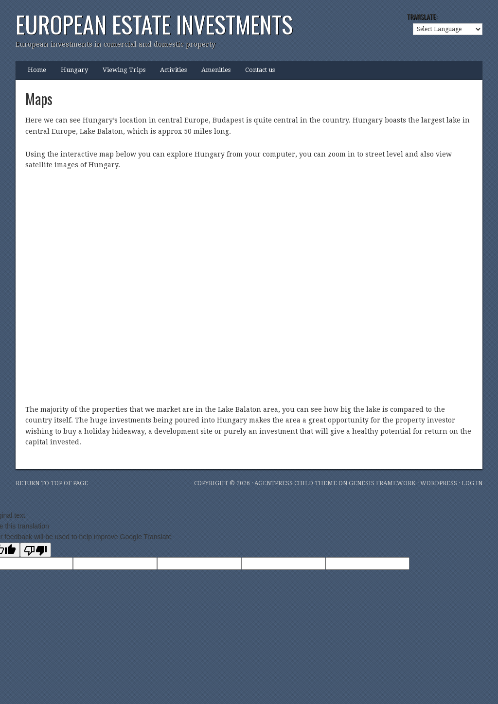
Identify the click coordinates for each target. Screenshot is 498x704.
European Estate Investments (154, 24)
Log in (472, 483)
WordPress (438, 483)
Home (37, 69)
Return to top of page (52, 483)
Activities (173, 69)
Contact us (260, 69)
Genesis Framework (382, 483)
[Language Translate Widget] (447, 29)
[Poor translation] (35, 550)
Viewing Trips (124, 69)
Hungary (74, 69)
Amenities (216, 69)
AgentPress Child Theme (295, 483)
